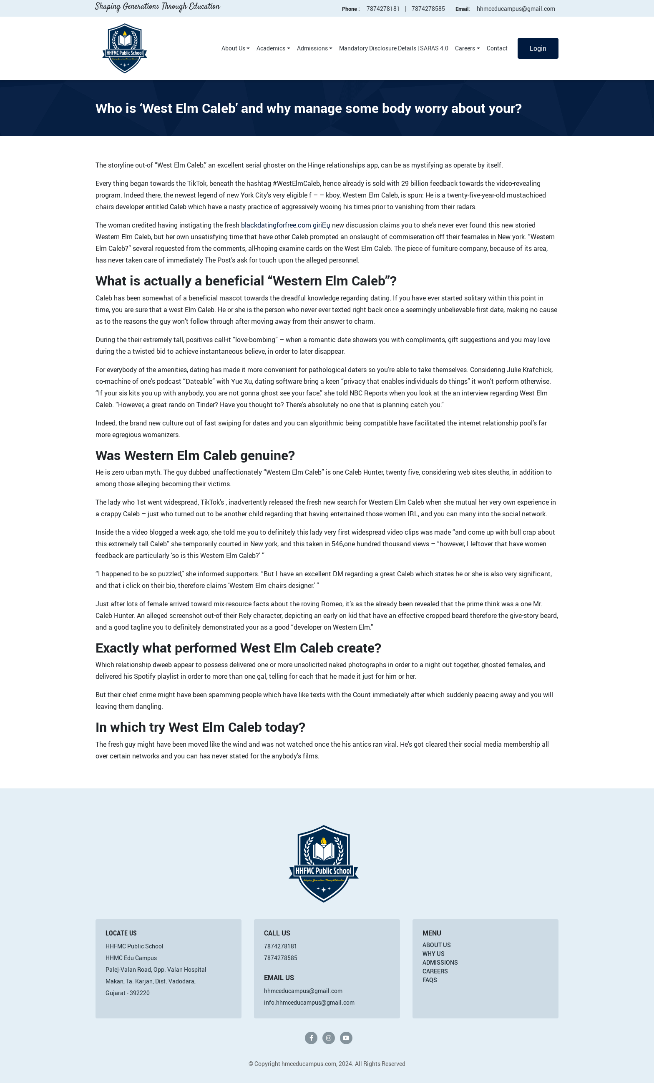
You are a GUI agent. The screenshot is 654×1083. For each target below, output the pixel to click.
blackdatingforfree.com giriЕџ (285, 225)
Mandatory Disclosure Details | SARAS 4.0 (393, 48)
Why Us (434, 954)
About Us (233, 48)
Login (538, 48)
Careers (465, 48)
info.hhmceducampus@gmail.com (309, 1002)
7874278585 (428, 9)
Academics (271, 48)
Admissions (312, 48)
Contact (497, 48)
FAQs (430, 980)
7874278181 (383, 9)
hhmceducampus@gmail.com (516, 9)
